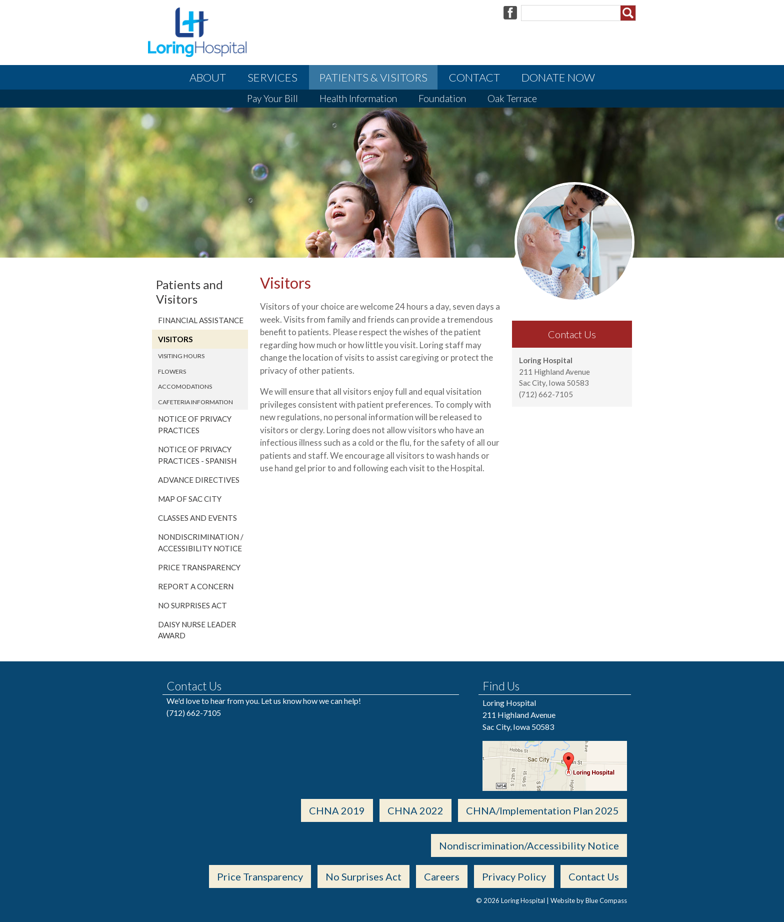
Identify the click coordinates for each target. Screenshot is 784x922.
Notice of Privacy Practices (195, 424)
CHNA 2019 (337, 810)
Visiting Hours (181, 356)
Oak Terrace (512, 98)
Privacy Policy (514, 876)
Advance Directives (199, 479)
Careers (442, 876)
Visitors (175, 339)
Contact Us (593, 876)
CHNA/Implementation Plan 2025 (542, 810)
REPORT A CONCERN (196, 586)
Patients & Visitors (373, 77)
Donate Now (558, 77)
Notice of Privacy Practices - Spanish (197, 455)
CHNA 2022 (416, 810)
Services (273, 77)
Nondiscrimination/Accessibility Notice (529, 845)
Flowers (172, 371)
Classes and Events (197, 517)
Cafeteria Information (195, 402)
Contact (474, 77)
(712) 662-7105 (193, 712)
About (208, 77)
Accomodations (185, 386)
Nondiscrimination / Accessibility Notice (201, 542)
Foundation (442, 98)
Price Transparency (199, 567)
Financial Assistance (201, 320)
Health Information (358, 98)
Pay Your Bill (272, 98)
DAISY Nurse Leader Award (197, 630)
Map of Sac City (190, 498)
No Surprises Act (192, 605)
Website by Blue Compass (588, 900)
